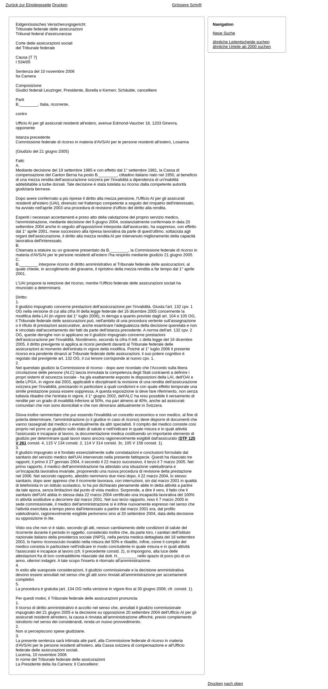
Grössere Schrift (186, 5)
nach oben (233, 683)
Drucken (59, 5)
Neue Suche (224, 33)
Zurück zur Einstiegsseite (28, 5)
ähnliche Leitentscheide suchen (241, 42)
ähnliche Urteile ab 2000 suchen (242, 46)
